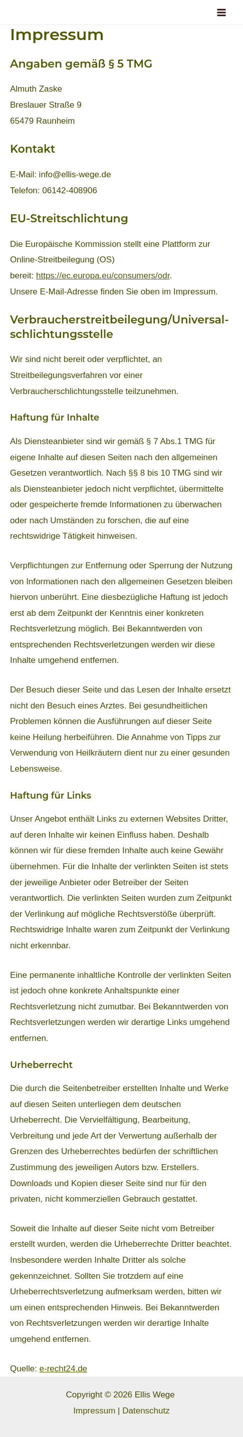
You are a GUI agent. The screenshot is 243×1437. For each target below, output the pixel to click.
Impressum (94, 1410)
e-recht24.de (63, 1368)
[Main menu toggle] (221, 12)
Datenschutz (146, 1410)
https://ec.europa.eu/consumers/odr (103, 275)
